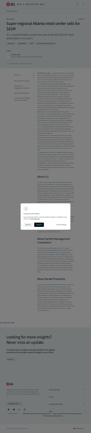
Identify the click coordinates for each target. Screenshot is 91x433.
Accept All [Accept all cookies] (39, 225)
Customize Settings (61, 225)
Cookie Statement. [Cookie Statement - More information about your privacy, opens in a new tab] (35, 219)
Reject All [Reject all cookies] (28, 225)
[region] (45, 216)
